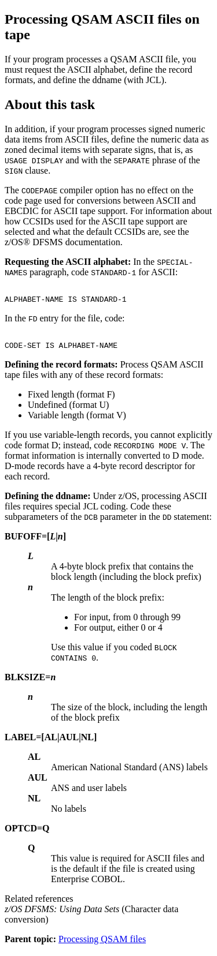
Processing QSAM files (102, 946)
